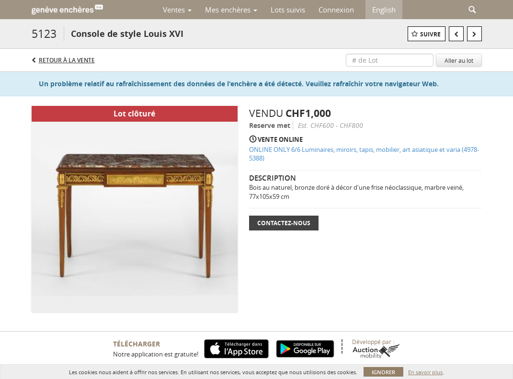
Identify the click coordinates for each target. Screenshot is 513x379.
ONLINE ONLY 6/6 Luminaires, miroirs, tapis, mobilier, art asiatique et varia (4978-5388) (364, 154)
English (384, 9)
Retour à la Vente (67, 60)
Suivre (430, 34)
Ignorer (383, 372)
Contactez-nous (283, 223)
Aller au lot (459, 60)
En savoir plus (425, 372)
